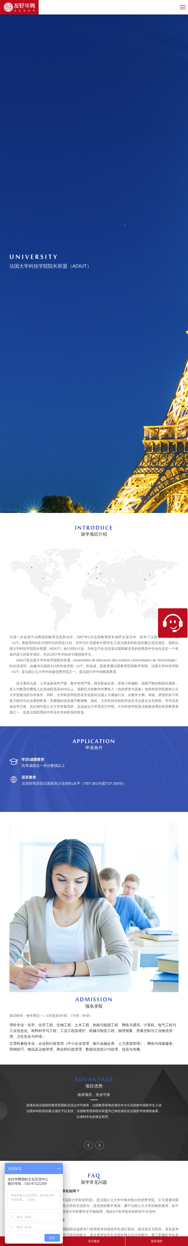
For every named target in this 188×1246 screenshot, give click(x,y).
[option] (94, 1106)
